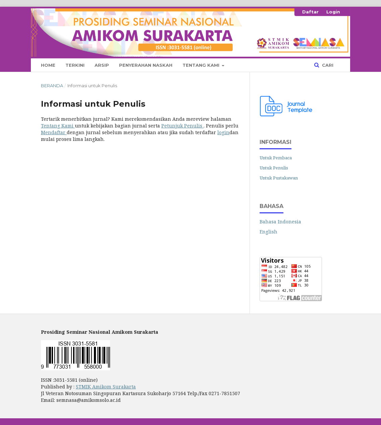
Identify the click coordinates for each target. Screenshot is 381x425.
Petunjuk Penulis (182, 125)
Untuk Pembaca (276, 158)
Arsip (102, 65)
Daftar (310, 11)
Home (48, 65)
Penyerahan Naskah (145, 65)
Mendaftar (54, 132)
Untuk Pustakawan (279, 178)
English (268, 231)
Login (333, 11)
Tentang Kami (201, 65)
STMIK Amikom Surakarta (106, 386)
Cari (327, 65)
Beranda (52, 85)
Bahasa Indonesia (280, 221)
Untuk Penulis (274, 168)
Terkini (75, 65)
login (223, 132)
